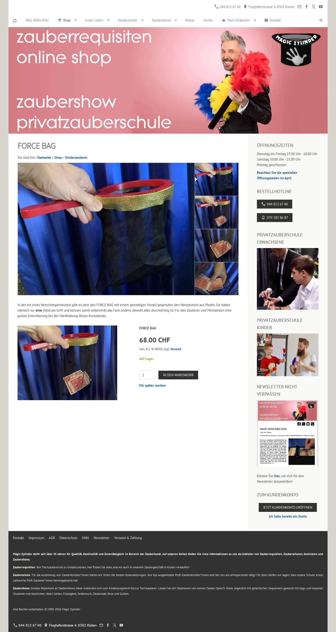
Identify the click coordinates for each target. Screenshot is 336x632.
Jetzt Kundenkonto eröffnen (287, 507)
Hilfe (85, 538)
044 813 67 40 (228, 7)
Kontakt (18, 538)
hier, (277, 476)
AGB (52, 538)
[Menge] (147, 375)
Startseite (44, 157)
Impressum (36, 538)
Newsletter (102, 538)
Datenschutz (68, 538)
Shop (58, 157)
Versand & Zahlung (128, 538)
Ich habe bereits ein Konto (288, 516)
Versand (175, 349)
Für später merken (152, 385)
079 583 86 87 (274, 217)
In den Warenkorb (178, 375)
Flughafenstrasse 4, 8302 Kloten (269, 7)
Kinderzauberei (76, 157)
